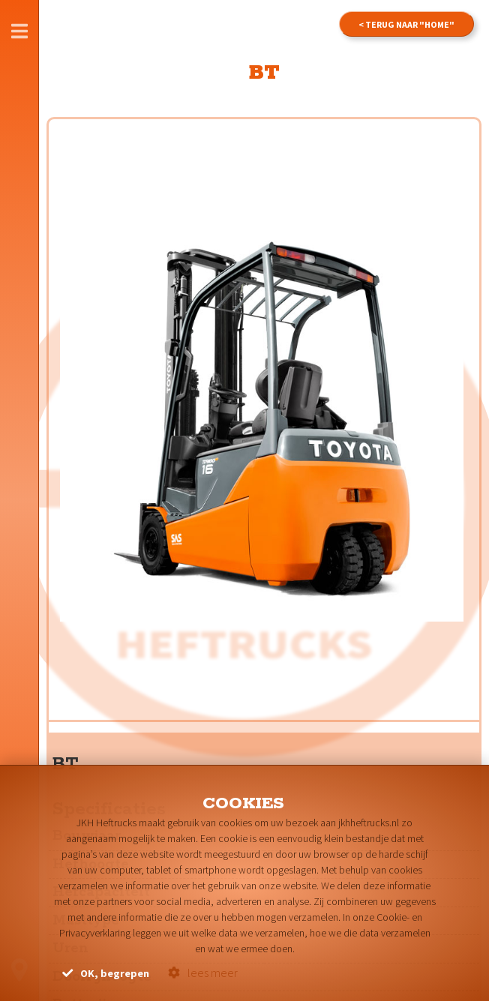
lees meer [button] (203, 972)
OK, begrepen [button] (105, 973)
